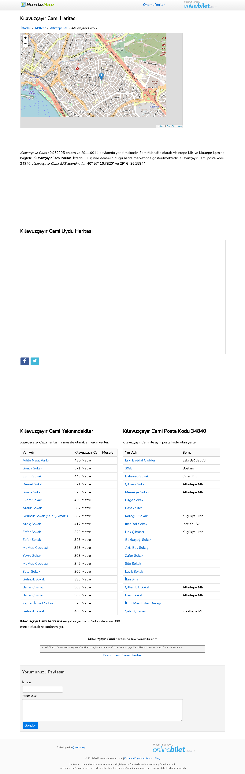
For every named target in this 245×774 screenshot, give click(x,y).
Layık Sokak (134, 571)
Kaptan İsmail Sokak (38, 603)
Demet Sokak (33, 484)
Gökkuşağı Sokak (138, 539)
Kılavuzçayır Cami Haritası (122, 655)
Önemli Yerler (154, 4)
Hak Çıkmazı (134, 532)
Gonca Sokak (32, 468)
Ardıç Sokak (32, 524)
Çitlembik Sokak (137, 587)
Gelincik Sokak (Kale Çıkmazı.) (45, 516)
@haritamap (79, 747)
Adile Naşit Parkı (36, 460)
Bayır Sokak (134, 595)
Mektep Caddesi (35, 547)
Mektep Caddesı (35, 563)
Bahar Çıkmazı (33, 587)
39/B (128, 468)
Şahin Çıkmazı (135, 611)
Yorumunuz (29, 696)
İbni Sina (131, 579)
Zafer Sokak (32, 532)
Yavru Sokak (32, 555)
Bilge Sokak (134, 500)
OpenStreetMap (174, 126)
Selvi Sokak (31, 571)
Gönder (30, 725)
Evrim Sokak (32, 476)
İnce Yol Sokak (136, 524)
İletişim (149, 758)
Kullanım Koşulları (134, 758)
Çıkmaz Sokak (135, 484)
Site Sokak (133, 563)
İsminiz (26, 682)
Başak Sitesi (134, 508)
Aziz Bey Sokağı (137, 547)
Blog (157, 758)
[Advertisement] (204, 90)
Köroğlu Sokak (136, 516)
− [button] (25, 44)
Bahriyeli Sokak (137, 476)
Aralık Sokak (32, 508)
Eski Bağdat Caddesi (140, 460)
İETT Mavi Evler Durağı (143, 603)
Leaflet (160, 126)
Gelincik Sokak (34, 579)
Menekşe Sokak (137, 492)
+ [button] (25, 38)
